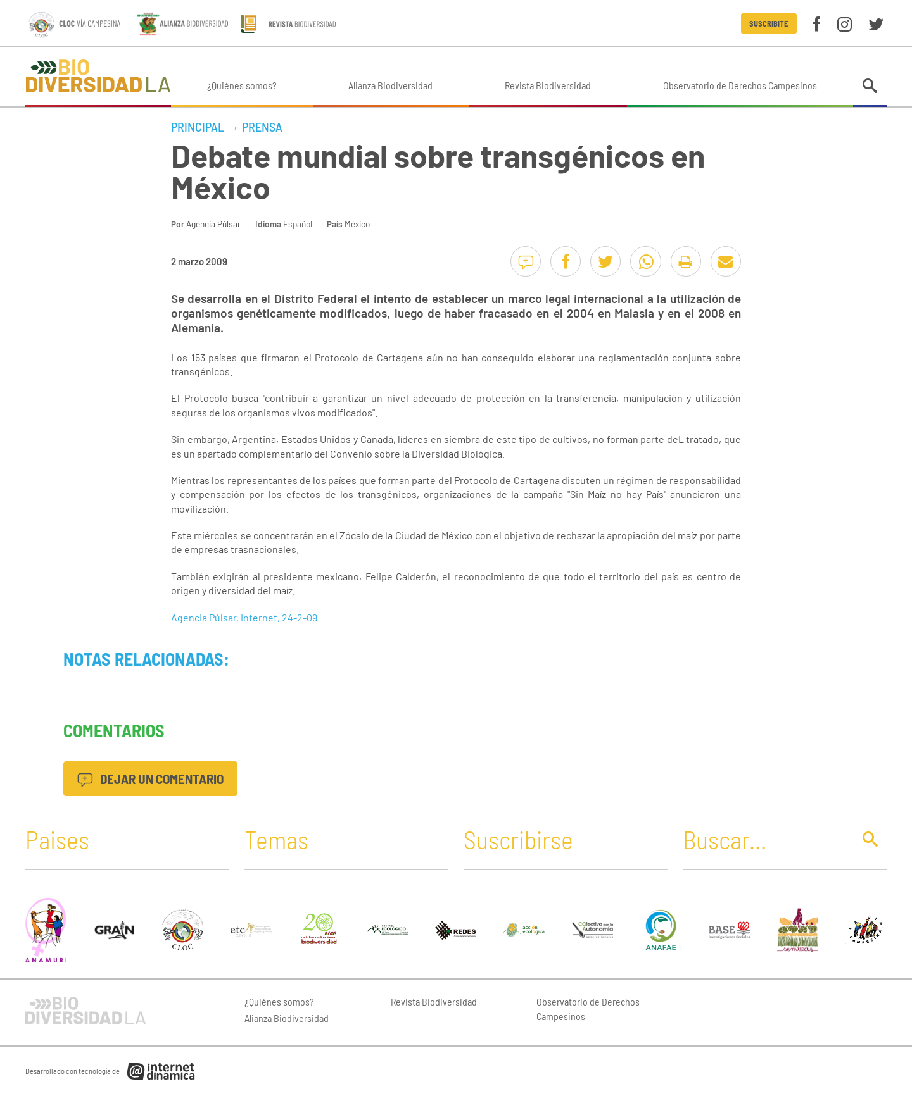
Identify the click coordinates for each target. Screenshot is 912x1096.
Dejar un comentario (150, 779)
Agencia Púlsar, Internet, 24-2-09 (244, 617)
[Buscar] (764, 839)
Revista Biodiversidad (548, 85)
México (357, 223)
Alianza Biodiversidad (390, 85)
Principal (197, 126)
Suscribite (768, 23)
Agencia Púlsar (213, 223)
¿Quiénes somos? (242, 85)
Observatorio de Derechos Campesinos (740, 85)
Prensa (262, 126)
